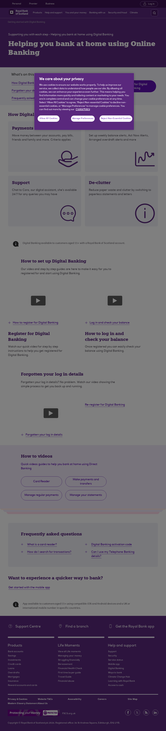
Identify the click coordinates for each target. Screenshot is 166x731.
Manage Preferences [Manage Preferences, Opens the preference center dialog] (82, 119)
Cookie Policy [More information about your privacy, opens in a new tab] (83, 109)
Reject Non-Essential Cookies (116, 119)
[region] (84, 101)
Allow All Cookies (48, 119)
